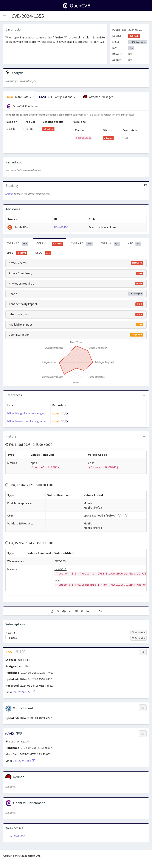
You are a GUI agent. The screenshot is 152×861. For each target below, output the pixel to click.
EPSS (17, 253)
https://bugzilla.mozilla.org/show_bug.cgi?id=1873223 (42, 413)
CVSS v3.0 (82, 243)
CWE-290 (19, 836)
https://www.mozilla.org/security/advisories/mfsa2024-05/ (45, 421)
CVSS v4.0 (17, 243)
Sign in (9, 194)
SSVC (43, 253)
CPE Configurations (57, 97)
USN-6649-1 (61, 227)
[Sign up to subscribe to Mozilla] (138, 632)
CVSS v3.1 (49, 243)
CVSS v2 (110, 243)
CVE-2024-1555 (28, 16)
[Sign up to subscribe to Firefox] (138, 638)
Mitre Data (19, 97)
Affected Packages (98, 97)
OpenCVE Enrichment (23, 106)
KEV (134, 243)
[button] (4, 16)
